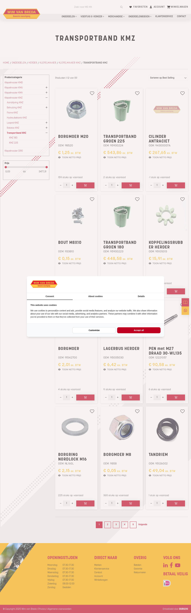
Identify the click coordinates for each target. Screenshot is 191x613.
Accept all (139, 330)
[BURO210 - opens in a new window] (149, 284)
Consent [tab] (50, 296)
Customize (94, 330)
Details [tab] (141, 296)
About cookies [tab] (95, 296)
